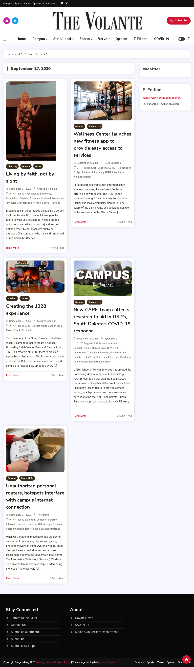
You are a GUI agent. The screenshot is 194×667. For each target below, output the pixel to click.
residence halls (15, 528)
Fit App (77, 172)
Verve (27, 3)
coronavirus (99, 348)
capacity (102, 167)
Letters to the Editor (24, 618)
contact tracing (82, 348)
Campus (7, 3)
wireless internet (50, 528)
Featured (46, 198)
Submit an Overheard (25, 632)
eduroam (11, 524)
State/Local (49, 3)
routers (29, 528)
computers (43, 519)
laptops (47, 524)
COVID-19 (161, 39)
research (94, 361)
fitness (86, 172)
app (94, 167)
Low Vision (58, 198)
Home (21, 39)
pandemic (125, 357)
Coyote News (84, 618)
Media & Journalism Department (96, 632)
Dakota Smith (13, 330)
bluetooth (30, 519)
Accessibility (32, 193)
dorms (54, 519)
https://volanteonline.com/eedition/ (162, 97)
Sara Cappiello (113, 163)
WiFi (37, 528)
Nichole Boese (41, 202)
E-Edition (140, 39)
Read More (12, 247)
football (26, 330)
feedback (125, 167)
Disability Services (29, 198)
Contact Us (18, 625)
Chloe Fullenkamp (47, 188)
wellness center (82, 177)
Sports (18, 3)
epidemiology (118, 352)
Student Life (95, 126)
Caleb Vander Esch (51, 326)
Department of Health (85, 352)
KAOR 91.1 (82, 625)
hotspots (22, 524)
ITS (40, 524)
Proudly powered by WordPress (53, 662)
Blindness (45, 193)
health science (110, 357)
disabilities (12, 198)
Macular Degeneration (19, 202)
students (106, 361)
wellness (119, 172)
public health (81, 361)
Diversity (12, 166)
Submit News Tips (23, 646)
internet (33, 524)
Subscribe (178, 21)
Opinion (37, 3)
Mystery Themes (106, 662)
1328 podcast (32, 326)
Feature (26, 166)
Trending (55, 202)
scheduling (97, 172)
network (57, 524)
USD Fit (109, 172)
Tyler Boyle (111, 338)
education (103, 352)
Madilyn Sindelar (46, 321)
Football (12, 298)
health (77, 357)
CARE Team (98, 343)
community (112, 343)
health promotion (91, 357)
